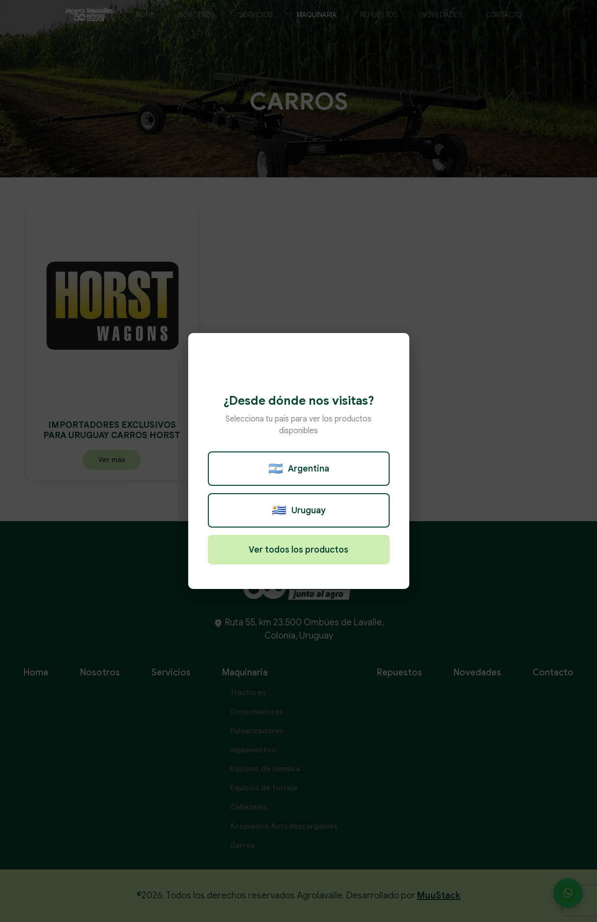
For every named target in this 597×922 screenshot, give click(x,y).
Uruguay (299, 510)
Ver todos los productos (298, 549)
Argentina (298, 468)
